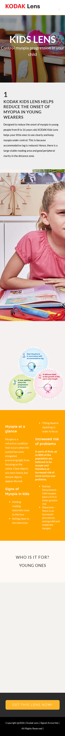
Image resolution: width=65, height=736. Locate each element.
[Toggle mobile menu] (59, 10)
